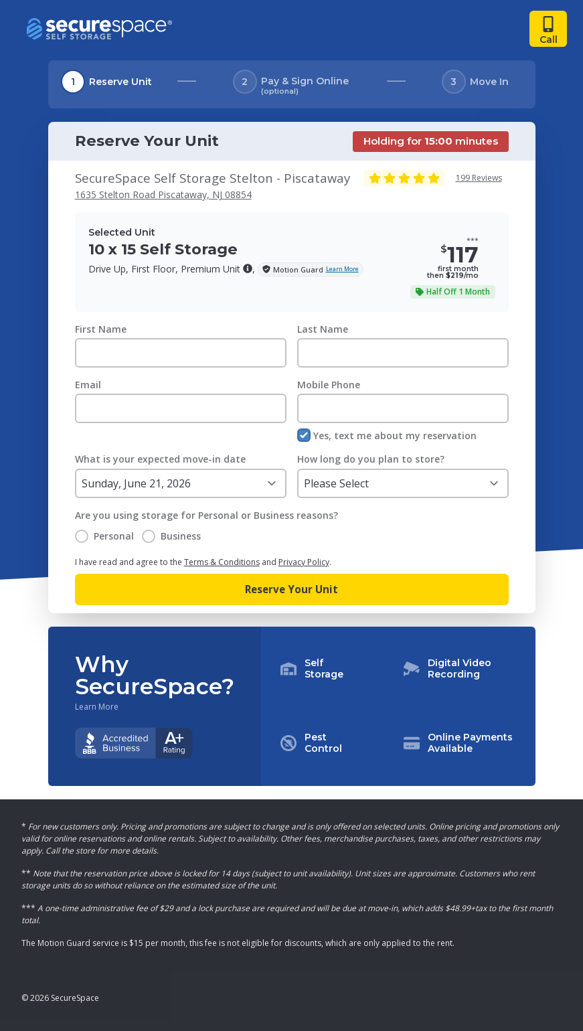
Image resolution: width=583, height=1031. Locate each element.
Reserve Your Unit (291, 589)
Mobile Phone (328, 384)
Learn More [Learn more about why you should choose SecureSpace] (96, 707)
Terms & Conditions (222, 562)
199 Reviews (479, 177)
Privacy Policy (303, 562)
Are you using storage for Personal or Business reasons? (206, 515)
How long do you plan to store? (370, 459)
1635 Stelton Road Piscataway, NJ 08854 (163, 194)
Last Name (322, 329)
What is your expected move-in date (160, 459)
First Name (101, 329)
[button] (247, 268)
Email (88, 384)
